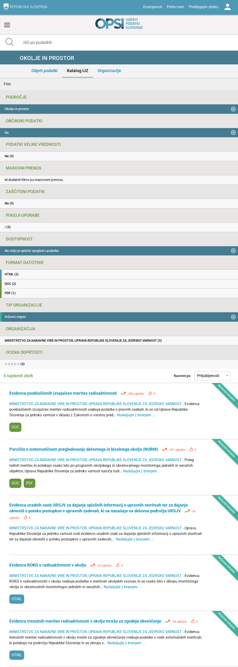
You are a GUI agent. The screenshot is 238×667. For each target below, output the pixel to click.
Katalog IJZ (77, 70)
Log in (228, 7)
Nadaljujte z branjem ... (136, 415)
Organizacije (109, 70)
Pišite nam (175, 7)
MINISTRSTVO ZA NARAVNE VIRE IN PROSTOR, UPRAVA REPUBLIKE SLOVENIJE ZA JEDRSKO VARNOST (96, 404)
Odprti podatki (44, 70)
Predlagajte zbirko (203, 7)
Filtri (7, 84)
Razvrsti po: (182, 376)
